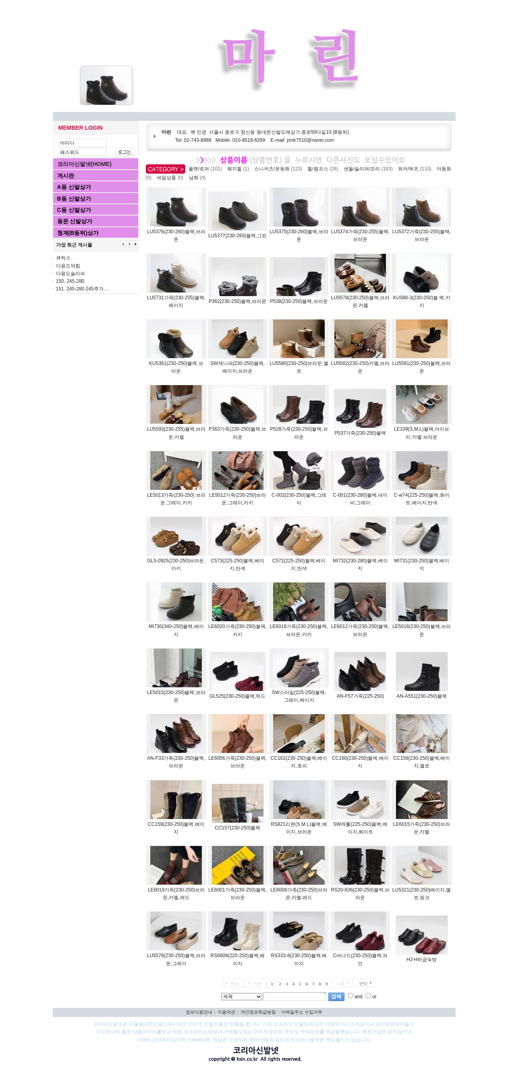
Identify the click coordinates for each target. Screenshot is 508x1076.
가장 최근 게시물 (74, 245)
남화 (199, 177)
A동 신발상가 (74, 187)
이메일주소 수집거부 (301, 1012)
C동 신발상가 (74, 210)
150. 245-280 (70, 281)
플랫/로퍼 (206, 169)
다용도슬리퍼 (70, 273)
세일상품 (171, 177)
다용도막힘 (68, 266)
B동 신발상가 (74, 198)
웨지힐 (239, 169)
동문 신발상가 (75, 221)
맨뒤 (363, 984)
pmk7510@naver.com (310, 140)
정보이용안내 (199, 1012)
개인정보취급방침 (258, 1012)
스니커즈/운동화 (279, 169)
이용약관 (226, 1012)
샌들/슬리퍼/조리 (370, 169)
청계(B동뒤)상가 (78, 233)
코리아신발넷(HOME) (84, 164)
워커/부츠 (416, 169)
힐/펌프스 (324, 169)
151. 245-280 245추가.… (83, 289)
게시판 (65, 175)
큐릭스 (63, 258)
